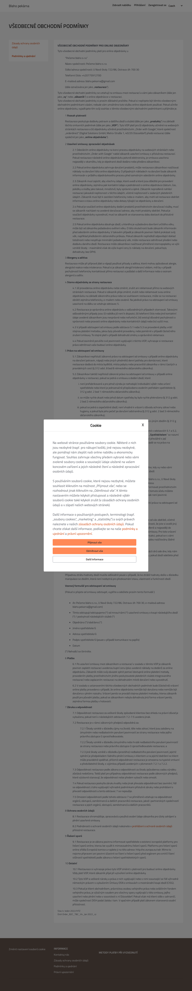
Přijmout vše (95, 542)
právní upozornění (80, 533)
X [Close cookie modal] (143, 425)
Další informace (94, 559)
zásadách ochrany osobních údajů (101, 524)
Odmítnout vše (94, 551)
